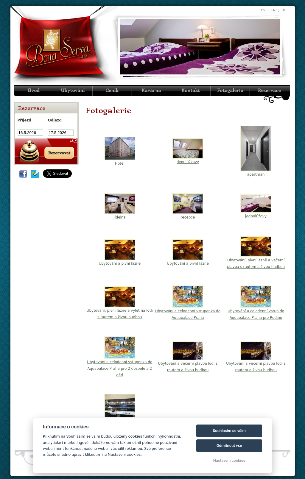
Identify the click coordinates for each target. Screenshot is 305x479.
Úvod (33, 90)
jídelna (120, 217)
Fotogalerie (230, 90)
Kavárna (151, 90)
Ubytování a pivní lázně (120, 263)
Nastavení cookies (229, 460)
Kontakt (190, 90)
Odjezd (55, 120)
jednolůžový (256, 216)
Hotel (120, 163)
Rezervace (269, 90)
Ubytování (73, 90)
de (284, 10)
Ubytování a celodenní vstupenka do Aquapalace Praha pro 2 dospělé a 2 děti (119, 368)
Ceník (111, 90)
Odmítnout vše (229, 445)
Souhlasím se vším (229, 430)
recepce (188, 217)
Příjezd (25, 120)
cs (263, 10)
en (273, 10)
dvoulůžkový (188, 162)
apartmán (256, 174)
